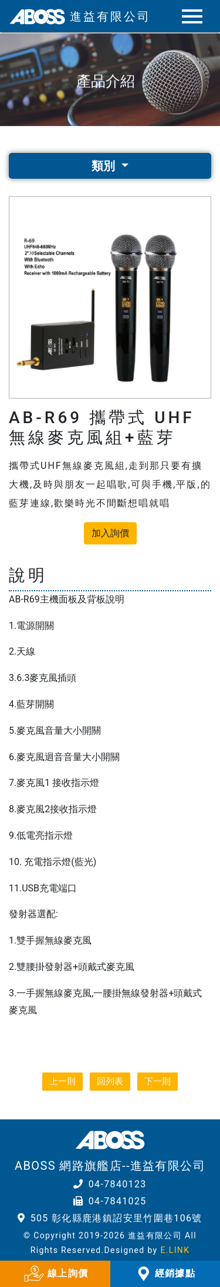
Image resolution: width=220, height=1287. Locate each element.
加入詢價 (110, 533)
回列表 (110, 1081)
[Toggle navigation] (191, 16)
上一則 (62, 1081)
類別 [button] (105, 166)
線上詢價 (55, 1274)
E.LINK (174, 1250)
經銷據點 (165, 1274)
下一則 (157, 1081)
